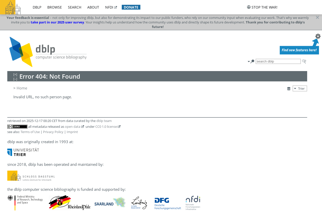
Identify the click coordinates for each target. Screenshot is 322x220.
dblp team (104, 120)
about (93, 7)
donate (131, 7)
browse (54, 7)
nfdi (109, 7)
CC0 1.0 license (106, 126)
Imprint (72, 132)
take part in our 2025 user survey (57, 22)
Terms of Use (30, 132)
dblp (37, 7)
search (74, 7)
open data (72, 126)
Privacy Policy (53, 132)
